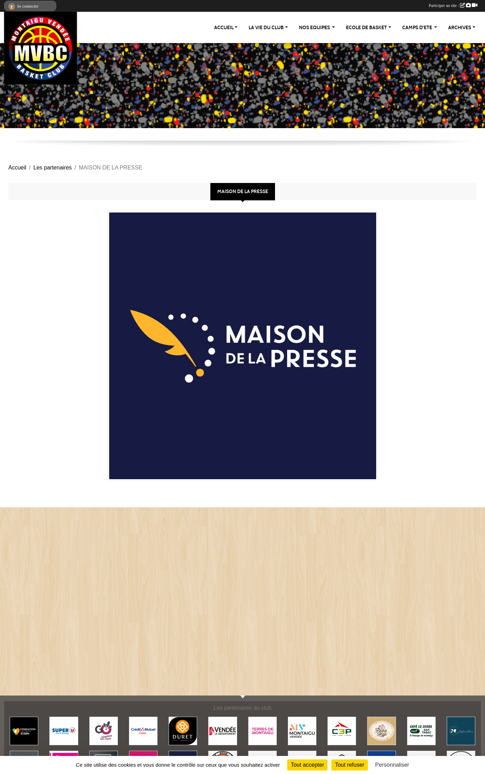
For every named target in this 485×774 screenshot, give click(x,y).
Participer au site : (453, 5)
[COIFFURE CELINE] (461, 731)
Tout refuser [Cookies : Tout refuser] (349, 765)
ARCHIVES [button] (459, 28)
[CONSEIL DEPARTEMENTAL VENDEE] (222, 731)
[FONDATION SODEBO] (24, 731)
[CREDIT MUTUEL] (143, 731)
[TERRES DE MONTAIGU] (262, 731)
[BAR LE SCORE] (421, 731)
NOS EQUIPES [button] (315, 28)
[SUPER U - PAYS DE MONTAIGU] (63, 731)
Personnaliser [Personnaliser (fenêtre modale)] (392, 765)
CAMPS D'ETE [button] (417, 28)
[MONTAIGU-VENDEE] (302, 731)
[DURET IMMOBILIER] (183, 731)
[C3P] (342, 731)
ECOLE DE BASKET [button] (366, 28)
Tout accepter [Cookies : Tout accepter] (307, 765)
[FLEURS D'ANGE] (381, 731)
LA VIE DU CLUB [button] (266, 28)
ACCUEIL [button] (224, 28)
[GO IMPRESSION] (103, 731)
